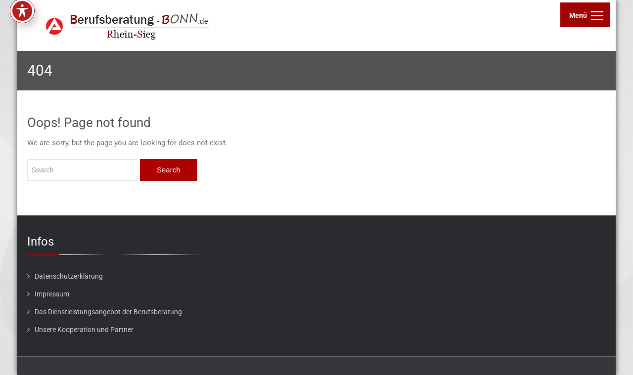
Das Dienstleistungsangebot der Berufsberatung (108, 312)
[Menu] (585, 14)
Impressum (52, 294)
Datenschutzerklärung (69, 276)
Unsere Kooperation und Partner (84, 329)
